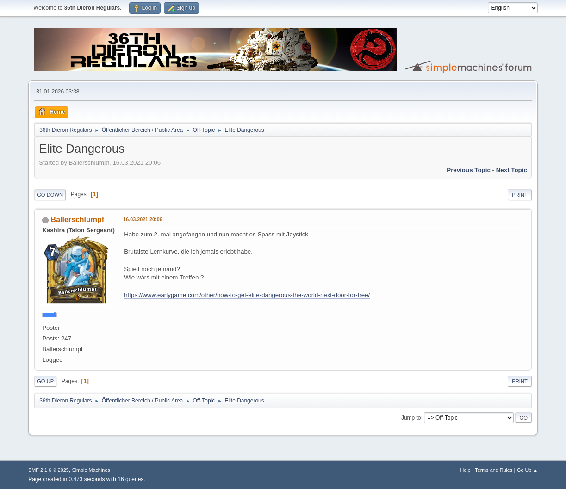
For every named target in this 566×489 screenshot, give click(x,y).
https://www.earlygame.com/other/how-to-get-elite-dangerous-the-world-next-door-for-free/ (247, 294)
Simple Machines (91, 470)
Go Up (45, 381)
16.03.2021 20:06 (142, 219)
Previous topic (469, 170)
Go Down (50, 195)
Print (520, 195)
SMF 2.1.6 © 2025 (48, 470)
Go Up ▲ (527, 470)
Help (465, 470)
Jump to (411, 417)
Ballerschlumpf (77, 219)
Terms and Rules (493, 470)
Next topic (511, 170)
